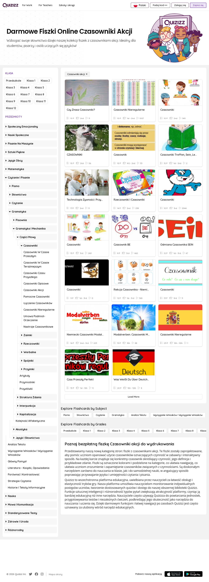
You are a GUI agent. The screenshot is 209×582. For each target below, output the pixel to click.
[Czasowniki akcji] (77, 74)
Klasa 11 (41, 101)
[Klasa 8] (189, 430)
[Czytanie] (100, 415)
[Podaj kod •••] (160, 5)
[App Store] (174, 574)
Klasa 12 (11, 108)
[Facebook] (36, 574)
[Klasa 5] (145, 430)
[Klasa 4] (130, 430)
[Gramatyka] (118, 415)
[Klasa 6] (160, 430)
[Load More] (133, 396)
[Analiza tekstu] (138, 415)
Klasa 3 (10, 87)
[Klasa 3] (116, 430)
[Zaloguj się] (180, 5)
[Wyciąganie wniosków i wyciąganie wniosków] (177, 415)
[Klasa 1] (86, 430)
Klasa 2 (45, 80)
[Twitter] (30, 574)
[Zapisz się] (198, 5)
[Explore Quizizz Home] (10, 5)
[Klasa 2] (101, 430)
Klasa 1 (31, 80)
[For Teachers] (45, 5)
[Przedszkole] (70, 430)
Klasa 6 (10, 94)
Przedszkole (13, 80)
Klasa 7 (25, 94)
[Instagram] (42, 574)
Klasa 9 (10, 101)
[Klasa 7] (175, 430)
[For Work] (27, 5)
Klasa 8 (39, 94)
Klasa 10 (26, 101)
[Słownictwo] (83, 415)
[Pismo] (67, 415)
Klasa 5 (39, 87)
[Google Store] (193, 574)
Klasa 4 (24, 87)
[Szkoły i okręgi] (66, 5)
